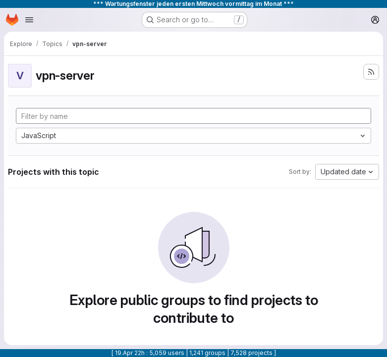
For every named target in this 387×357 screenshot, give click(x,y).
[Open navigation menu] (29, 20)
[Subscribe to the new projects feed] (371, 72)
